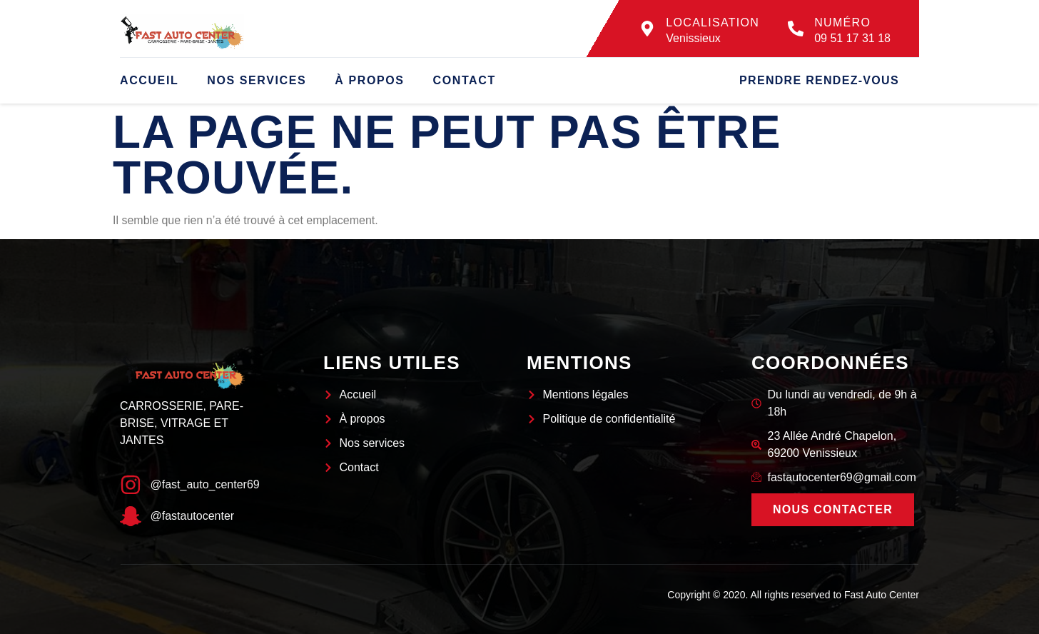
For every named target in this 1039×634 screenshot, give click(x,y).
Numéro (842, 22)
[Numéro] (796, 28)
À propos (369, 80)
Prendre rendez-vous (819, 80)
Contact (464, 80)
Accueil (149, 80)
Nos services (256, 80)
